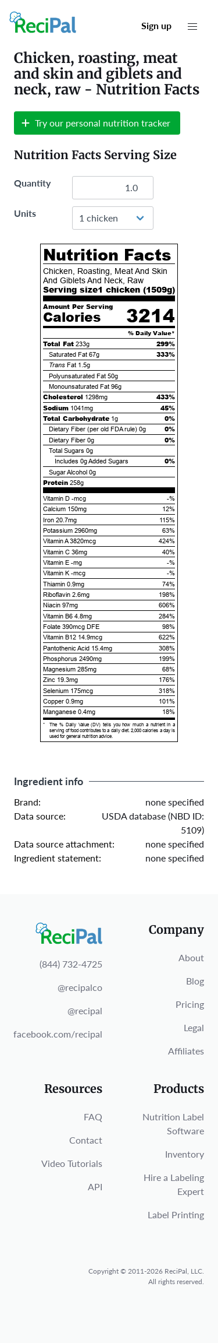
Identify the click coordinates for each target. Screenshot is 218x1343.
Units (25, 213)
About (191, 957)
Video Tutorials (71, 1163)
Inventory (184, 1153)
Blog (195, 980)
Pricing (190, 1004)
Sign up (156, 25)
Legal (194, 1027)
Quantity (32, 182)
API (95, 1186)
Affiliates (186, 1050)
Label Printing (176, 1214)
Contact (85, 1139)
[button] (192, 26)
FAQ (93, 1116)
